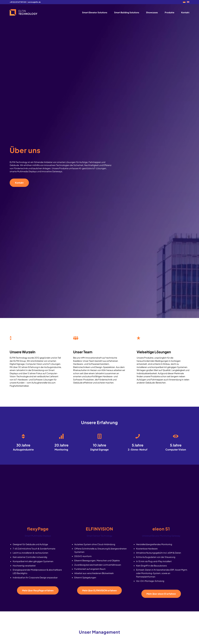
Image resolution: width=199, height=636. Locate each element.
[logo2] (23, 12)
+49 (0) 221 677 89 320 (18, 2)
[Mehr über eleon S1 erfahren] (161, 594)
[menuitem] (184, 2)
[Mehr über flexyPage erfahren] (38, 590)
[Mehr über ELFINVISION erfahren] (99, 590)
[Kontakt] (19, 183)
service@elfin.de (34, 2)
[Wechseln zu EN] (188, 2)
